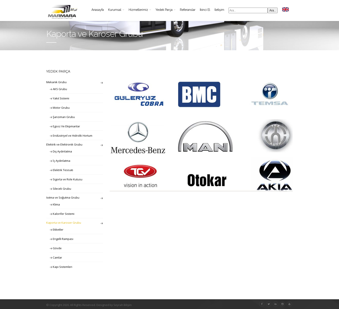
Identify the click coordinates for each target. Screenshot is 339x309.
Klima (56, 204)
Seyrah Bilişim (123, 305)
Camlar (57, 257)
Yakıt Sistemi (61, 98)
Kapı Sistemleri (62, 267)
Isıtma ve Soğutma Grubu (62, 197)
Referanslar (187, 9)
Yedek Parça (165, 9)
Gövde (57, 248)
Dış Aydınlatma (62, 151)
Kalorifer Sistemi (63, 214)
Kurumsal (116, 9)
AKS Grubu (60, 89)
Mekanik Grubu (56, 82)
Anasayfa (97, 9)
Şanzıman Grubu (64, 117)
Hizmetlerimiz (140, 9)
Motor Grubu (61, 108)
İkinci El (205, 9)
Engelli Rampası (63, 239)
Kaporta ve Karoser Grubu (63, 223)
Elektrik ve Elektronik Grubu (64, 144)
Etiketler (58, 229)
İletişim (219, 9)
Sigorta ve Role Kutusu (67, 179)
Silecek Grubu (62, 189)
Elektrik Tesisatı (63, 170)
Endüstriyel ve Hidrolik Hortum (72, 136)
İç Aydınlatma (61, 161)
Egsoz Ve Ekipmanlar (66, 126)
